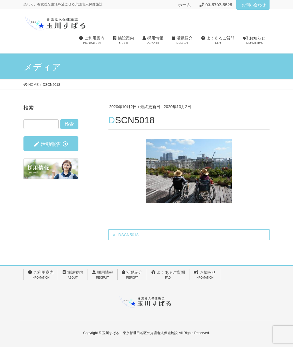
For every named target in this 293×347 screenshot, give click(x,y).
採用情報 (102, 275)
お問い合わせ (254, 5)
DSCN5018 (128, 235)
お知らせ (205, 275)
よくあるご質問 (168, 275)
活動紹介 (132, 275)
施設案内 (72, 275)
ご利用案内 (41, 275)
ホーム (184, 4)
